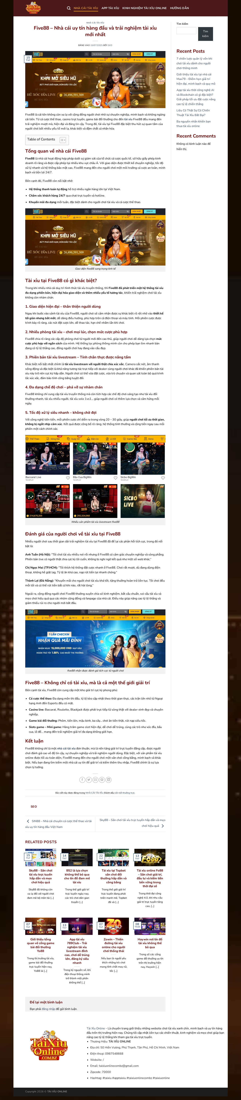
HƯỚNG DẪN (179, 8)
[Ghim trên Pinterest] (102, 780)
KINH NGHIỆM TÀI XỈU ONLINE (144, 8)
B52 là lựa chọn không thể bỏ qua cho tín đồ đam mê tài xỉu (77, 876)
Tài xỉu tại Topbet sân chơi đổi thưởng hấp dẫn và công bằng (113, 876)
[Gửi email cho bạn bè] (95, 780)
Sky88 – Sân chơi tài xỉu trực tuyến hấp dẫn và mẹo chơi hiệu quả (40, 876)
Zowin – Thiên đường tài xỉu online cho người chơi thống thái (113, 945)
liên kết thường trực (125, 792)
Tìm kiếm (182, 24)
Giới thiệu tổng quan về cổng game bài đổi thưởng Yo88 (40, 945)
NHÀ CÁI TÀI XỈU (86, 8)
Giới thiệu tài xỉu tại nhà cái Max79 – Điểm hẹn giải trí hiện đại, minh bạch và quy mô (196, 79)
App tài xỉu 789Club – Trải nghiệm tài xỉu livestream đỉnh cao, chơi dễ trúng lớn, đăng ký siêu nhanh (77, 951)
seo (110, 45)
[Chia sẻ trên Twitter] (89, 780)
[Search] (68, 8)
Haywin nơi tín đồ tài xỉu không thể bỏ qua (150, 943)
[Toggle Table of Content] (61, 140)
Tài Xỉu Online (96, 1028)
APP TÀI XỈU (110, 8)
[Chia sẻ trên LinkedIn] (109, 780)
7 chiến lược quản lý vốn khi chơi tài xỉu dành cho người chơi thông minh (194, 63)
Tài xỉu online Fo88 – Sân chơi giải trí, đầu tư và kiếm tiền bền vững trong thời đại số (150, 878)
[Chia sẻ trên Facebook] (82, 780)
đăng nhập (48, 1009)
